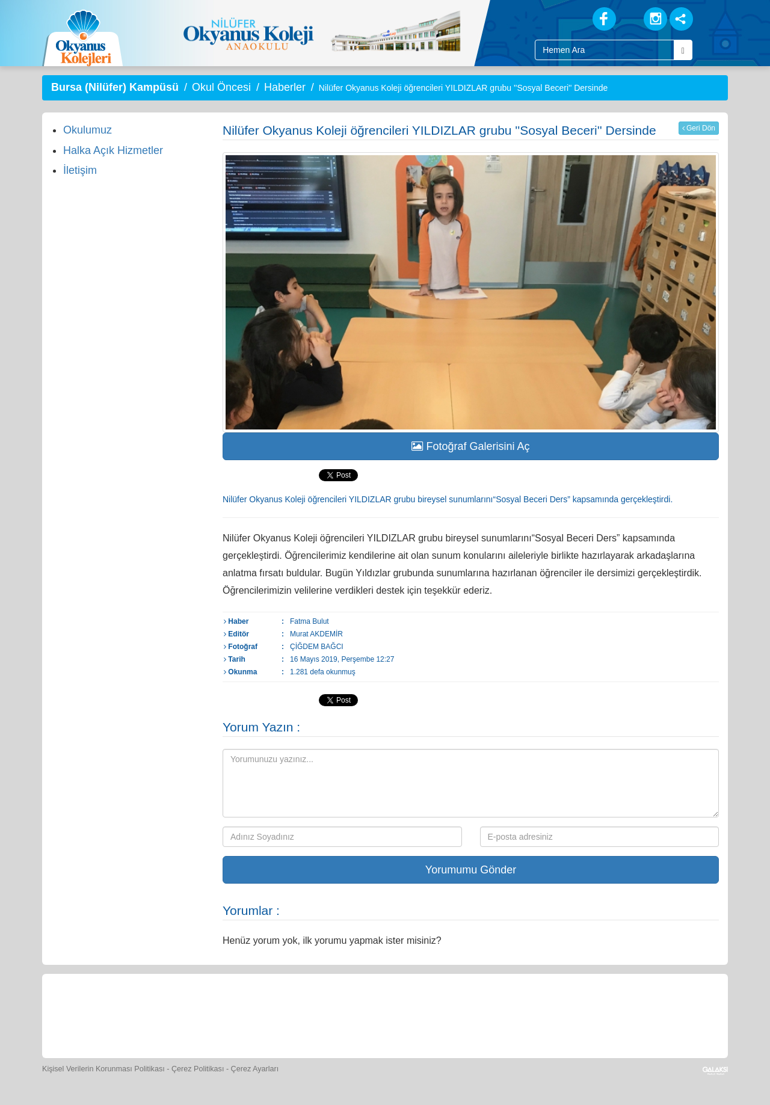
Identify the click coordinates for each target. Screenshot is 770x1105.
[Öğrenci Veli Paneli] (169, 1014)
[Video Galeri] (445, 1014)
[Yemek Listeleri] (280, 1014)
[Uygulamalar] (664, 1014)
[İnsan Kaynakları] (555, 1014)
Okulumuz (87, 130)
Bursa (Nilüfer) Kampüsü (115, 87)
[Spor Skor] (335, 1014)
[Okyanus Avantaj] (609, 1014)
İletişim (80, 170)
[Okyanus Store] (225, 1014)
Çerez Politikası (197, 1069)
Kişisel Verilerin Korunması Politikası (103, 1069)
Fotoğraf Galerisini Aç (470, 446)
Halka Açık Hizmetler (113, 150)
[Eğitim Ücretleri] (501, 1014)
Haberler (285, 87)
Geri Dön (698, 128)
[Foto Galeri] (391, 1014)
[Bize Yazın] (114, 1014)
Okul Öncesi (221, 87)
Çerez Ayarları (255, 1069)
